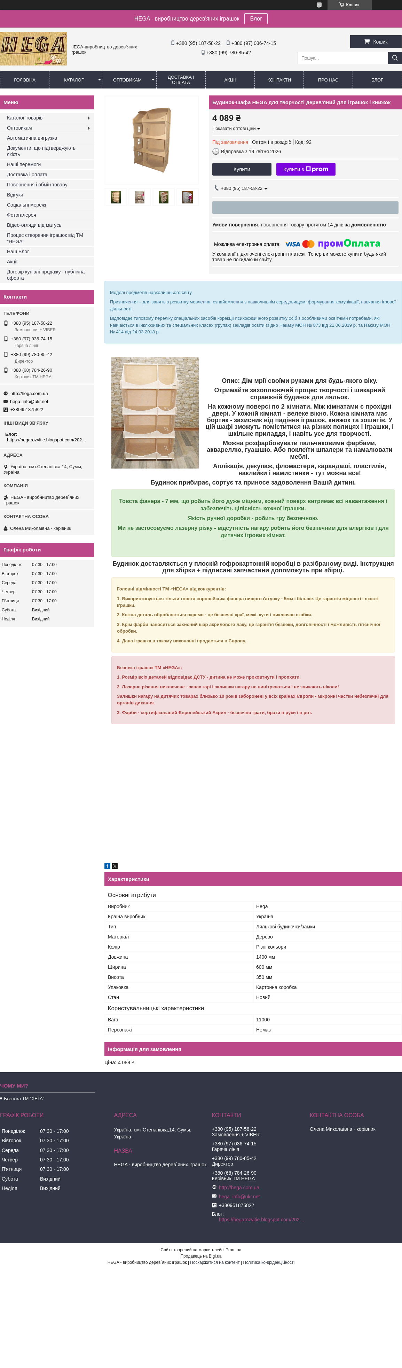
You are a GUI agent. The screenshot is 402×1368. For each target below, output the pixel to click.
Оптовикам (127, 80)
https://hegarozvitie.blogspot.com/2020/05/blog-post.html (48, 439)
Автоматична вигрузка (32, 138)
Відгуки (15, 195)
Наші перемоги (24, 164)
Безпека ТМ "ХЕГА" (24, 1098)
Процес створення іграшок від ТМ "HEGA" (45, 238)
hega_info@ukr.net (29, 401)
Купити (242, 169)
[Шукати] (395, 58)
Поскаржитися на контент (214, 1262)
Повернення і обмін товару (37, 184)
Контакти (279, 80)
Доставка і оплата (181, 80)
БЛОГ (377, 80)
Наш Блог (18, 251)
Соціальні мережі (26, 205)
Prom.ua (233, 1249)
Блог (256, 19)
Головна (25, 80)
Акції (230, 80)
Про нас (328, 80)
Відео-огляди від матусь (34, 225)
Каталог (74, 80)
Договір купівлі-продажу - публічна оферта (46, 275)
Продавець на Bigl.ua (200, 1256)
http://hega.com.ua (29, 393)
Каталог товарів (24, 118)
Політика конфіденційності (269, 1262)
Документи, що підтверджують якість (41, 151)
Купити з (305, 169)
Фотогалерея (21, 215)
